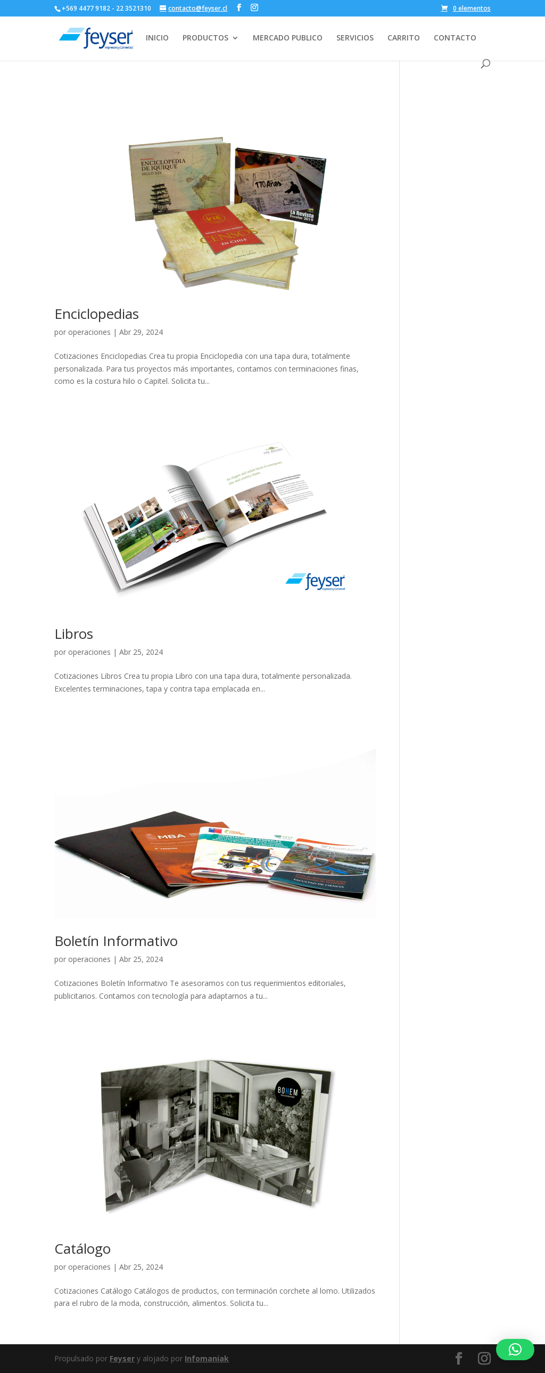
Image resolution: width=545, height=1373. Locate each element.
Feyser (122, 1358)
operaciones (89, 332)
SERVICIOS (355, 38)
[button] (515, 1349)
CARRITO (403, 38)
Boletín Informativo (116, 940)
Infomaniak (207, 1358)
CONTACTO (455, 38)
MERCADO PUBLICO (288, 38)
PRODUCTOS (205, 38)
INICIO (157, 38)
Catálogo (82, 1248)
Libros (73, 633)
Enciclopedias (96, 313)
